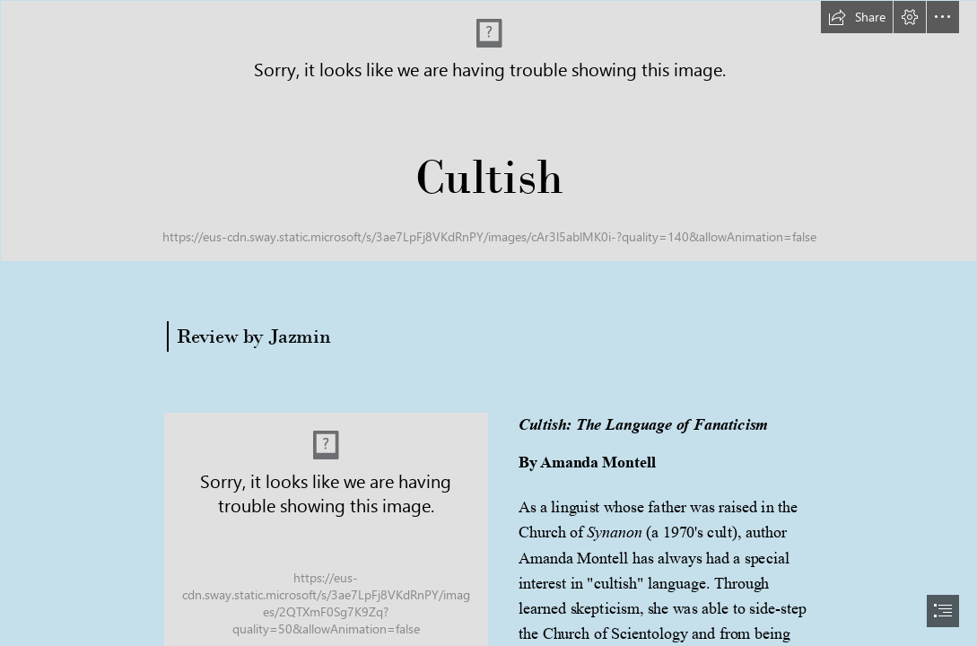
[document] (488, 323)
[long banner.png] (488, 131)
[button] (857, 17)
